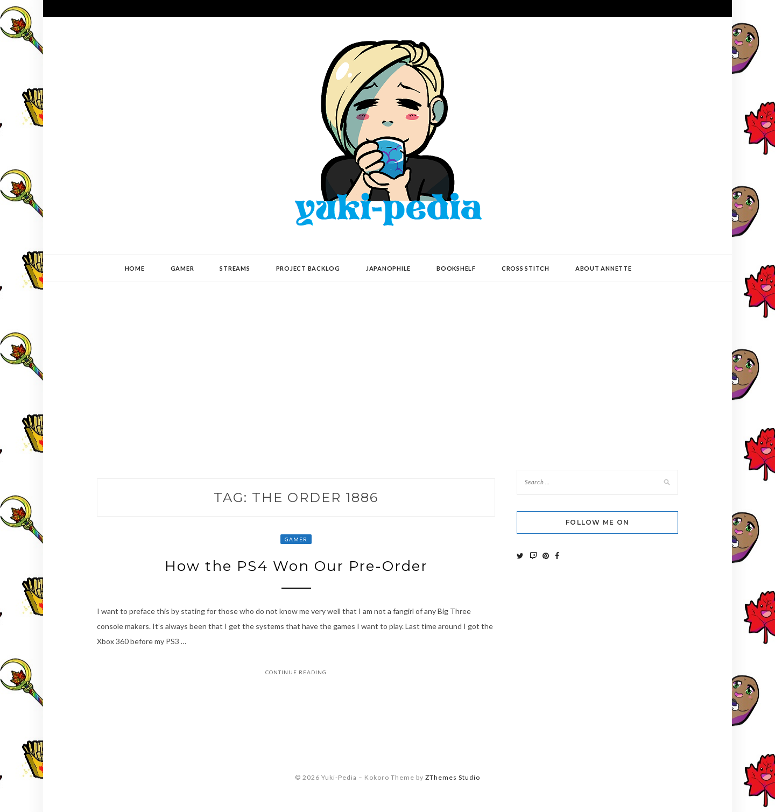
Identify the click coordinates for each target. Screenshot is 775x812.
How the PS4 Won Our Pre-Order (296, 566)
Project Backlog (308, 268)
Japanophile (388, 268)
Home (135, 268)
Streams (235, 268)
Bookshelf (456, 268)
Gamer (182, 268)
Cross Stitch (525, 268)
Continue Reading (296, 672)
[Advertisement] (387, 367)
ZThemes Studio (452, 777)
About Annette (603, 268)
